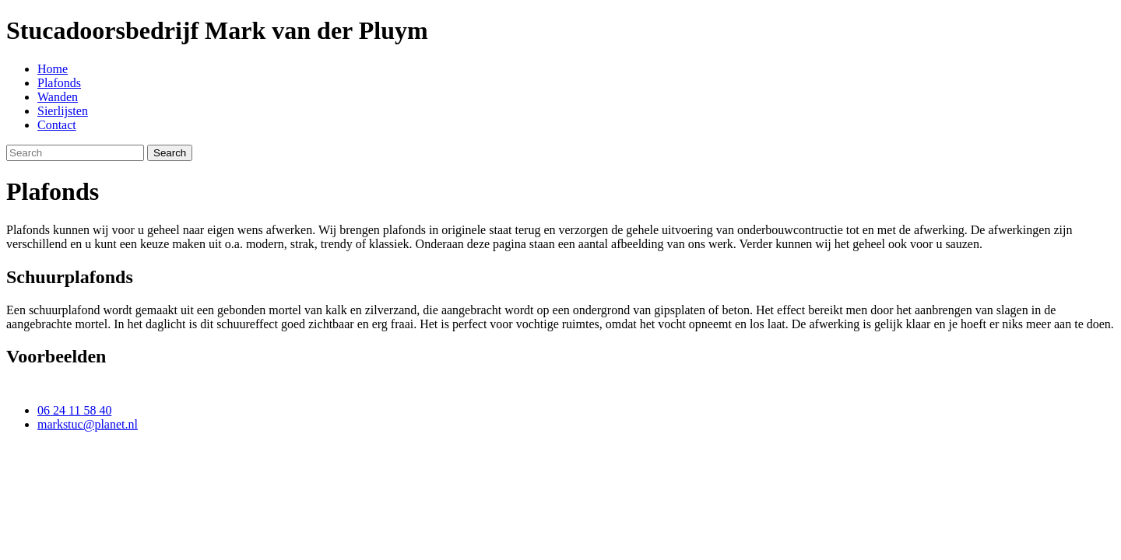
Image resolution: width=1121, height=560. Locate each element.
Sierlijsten (62, 110)
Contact (56, 124)
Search (169, 153)
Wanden (57, 96)
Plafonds (59, 82)
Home (52, 68)
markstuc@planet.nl (87, 424)
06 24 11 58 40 (74, 410)
